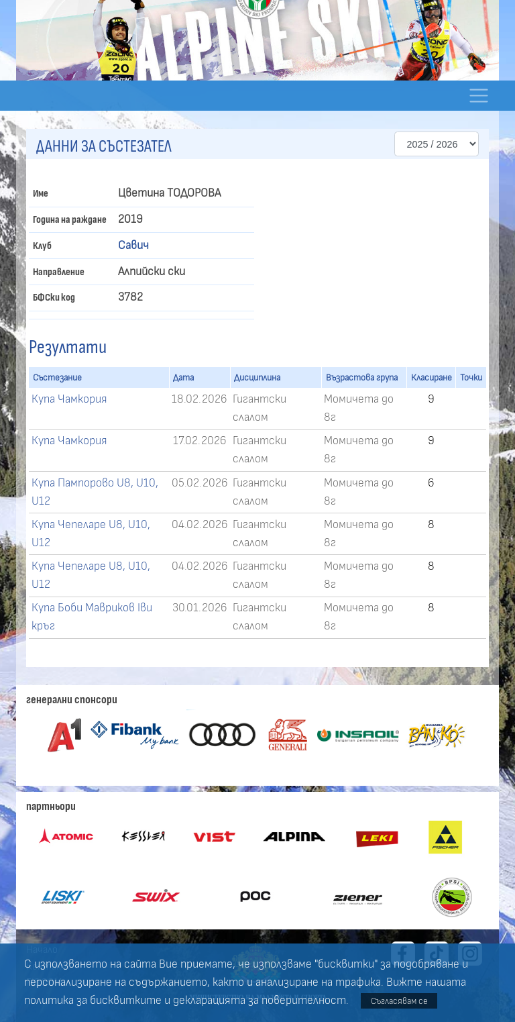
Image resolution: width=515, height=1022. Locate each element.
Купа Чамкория (69, 399)
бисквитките (126, 1000)
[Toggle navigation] (478, 95)
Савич (133, 246)
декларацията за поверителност (259, 1000)
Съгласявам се (399, 1001)
